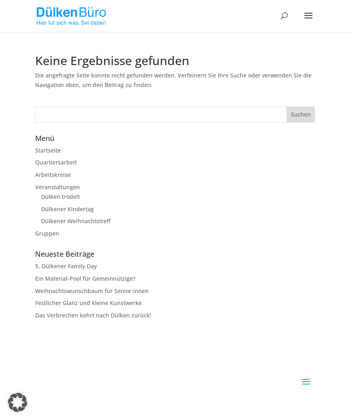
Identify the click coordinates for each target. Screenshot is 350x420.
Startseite (48, 150)
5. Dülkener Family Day (66, 266)
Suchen (301, 114)
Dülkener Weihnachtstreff (76, 221)
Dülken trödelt (60, 196)
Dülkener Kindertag (67, 209)
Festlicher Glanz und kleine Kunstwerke (88, 303)
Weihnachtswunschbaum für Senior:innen (92, 291)
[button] (17, 402)
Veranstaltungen (57, 187)
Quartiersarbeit (56, 162)
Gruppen (47, 233)
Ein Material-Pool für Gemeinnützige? (85, 278)
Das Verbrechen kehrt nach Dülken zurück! (93, 315)
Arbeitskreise (53, 174)
